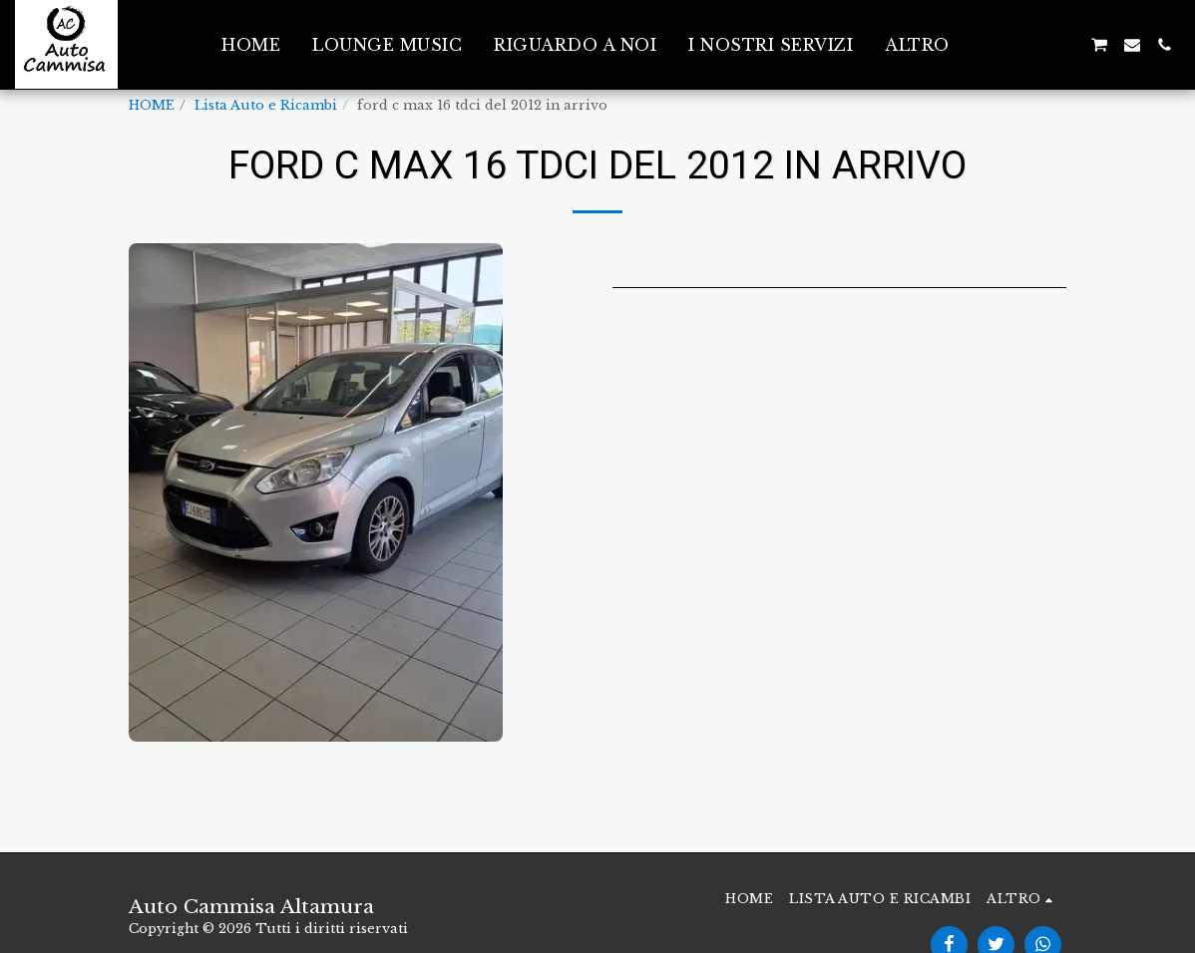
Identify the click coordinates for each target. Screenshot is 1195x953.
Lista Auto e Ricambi (266, 105)
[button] (1002, 45)
